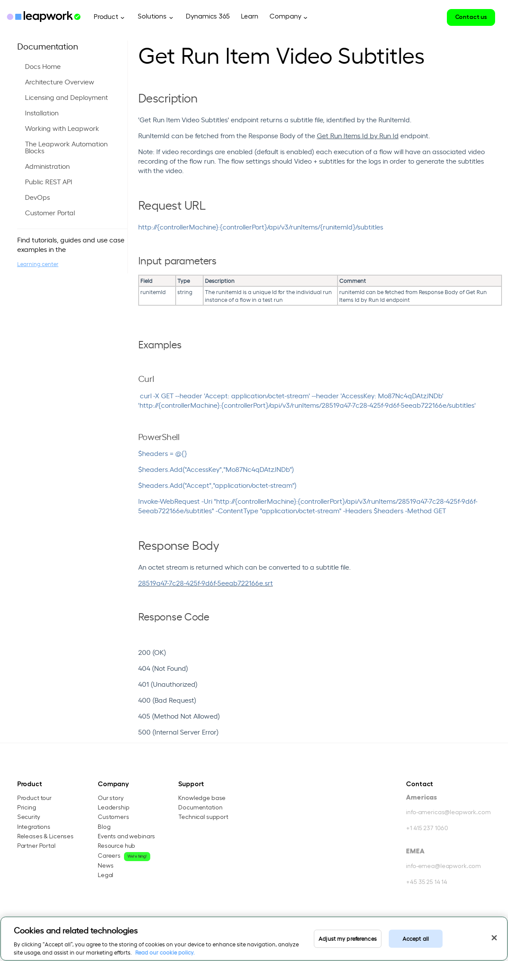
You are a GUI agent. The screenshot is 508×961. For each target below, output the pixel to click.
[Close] (494, 937)
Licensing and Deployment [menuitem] (66, 97)
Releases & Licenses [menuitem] (45, 837)
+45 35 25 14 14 (426, 883)
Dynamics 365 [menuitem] (207, 16)
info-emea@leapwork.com (443, 868)
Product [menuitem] (106, 16)
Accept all (416, 938)
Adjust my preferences (348, 938)
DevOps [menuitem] (37, 197)
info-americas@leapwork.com (448, 813)
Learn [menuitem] (249, 16)
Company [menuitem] (285, 16)
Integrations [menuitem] (33, 827)
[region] (254, 938)
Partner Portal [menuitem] (36, 846)
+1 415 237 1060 (427, 829)
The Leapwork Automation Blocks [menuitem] (66, 147)
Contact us (471, 17)
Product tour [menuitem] (34, 799)
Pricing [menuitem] (26, 808)
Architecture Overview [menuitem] (59, 81)
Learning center (38, 264)
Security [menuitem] (28, 818)
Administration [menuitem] (47, 165)
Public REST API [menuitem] (48, 181)
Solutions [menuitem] (152, 16)
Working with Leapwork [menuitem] (62, 128)
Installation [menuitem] (42, 112)
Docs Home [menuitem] (43, 66)
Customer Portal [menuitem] (50, 212)
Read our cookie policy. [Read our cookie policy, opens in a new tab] (165, 952)
